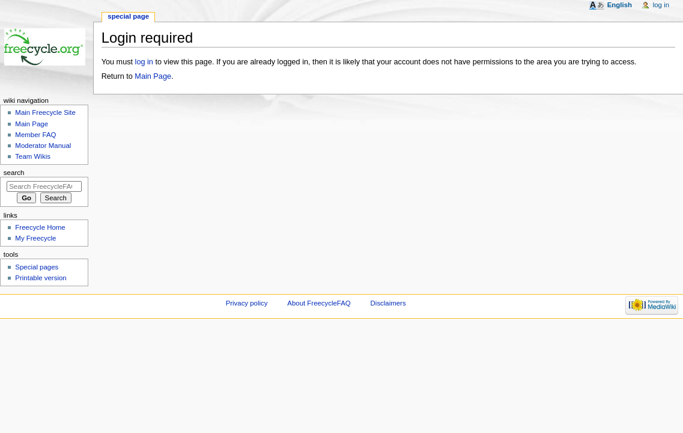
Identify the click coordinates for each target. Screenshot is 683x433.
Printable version (40, 277)
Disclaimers (388, 303)
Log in (661, 4)
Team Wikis (32, 156)
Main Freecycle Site (45, 112)
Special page (128, 16)
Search (14, 172)
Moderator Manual (43, 145)
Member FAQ (35, 134)
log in (144, 62)
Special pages (36, 267)
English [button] (619, 4)
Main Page (153, 76)
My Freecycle (35, 238)
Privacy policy (247, 303)
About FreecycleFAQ (318, 303)
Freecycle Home (40, 227)
